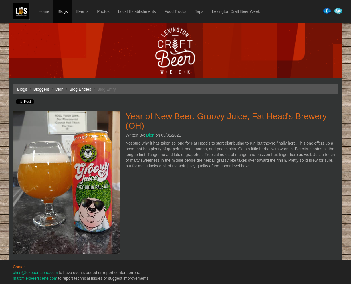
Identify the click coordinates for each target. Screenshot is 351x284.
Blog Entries (80, 89)
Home (44, 11)
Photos (103, 11)
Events (82, 11)
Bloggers (41, 89)
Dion (150, 135)
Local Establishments (137, 11)
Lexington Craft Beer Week (236, 11)
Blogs (63, 11)
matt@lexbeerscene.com (35, 278)
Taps (199, 11)
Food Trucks (175, 11)
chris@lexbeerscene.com (35, 272)
